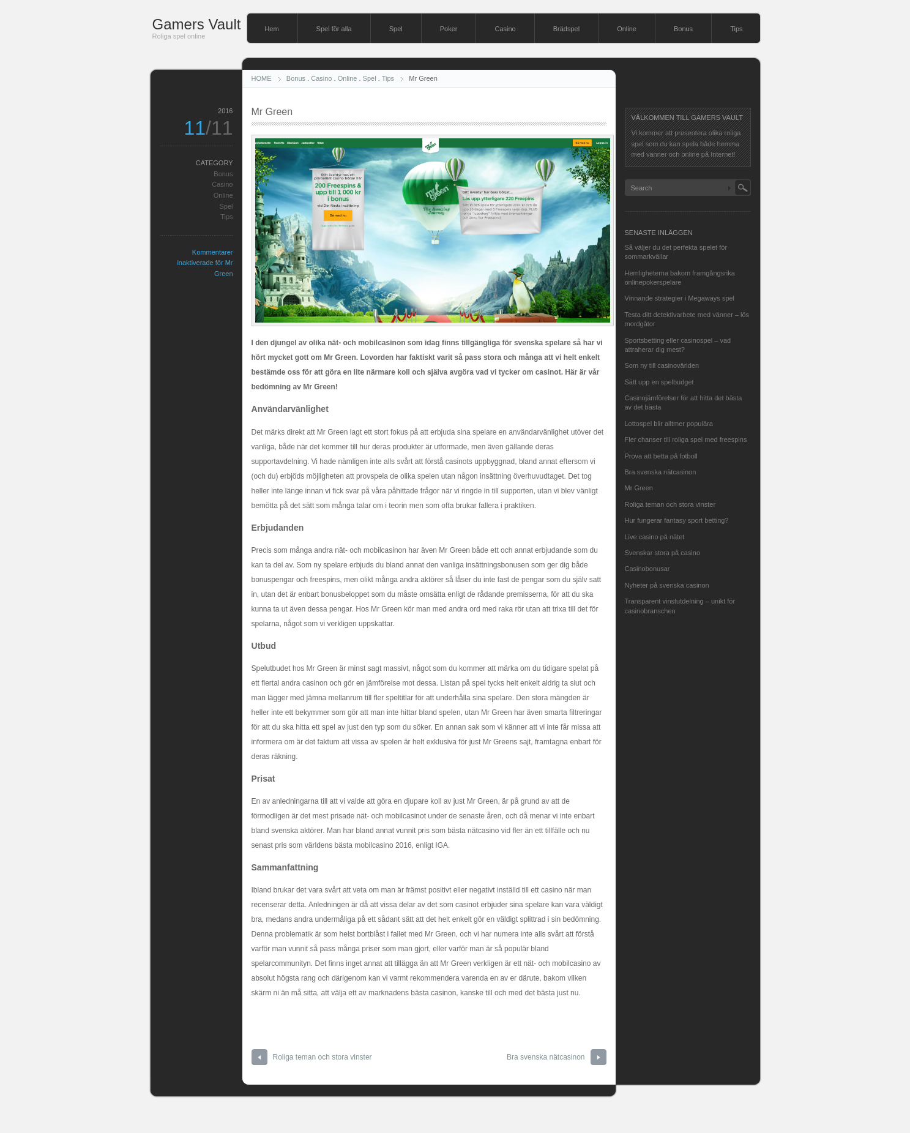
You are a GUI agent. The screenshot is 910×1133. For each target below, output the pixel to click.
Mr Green (639, 488)
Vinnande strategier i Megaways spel (680, 298)
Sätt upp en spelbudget (659, 382)
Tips (736, 28)
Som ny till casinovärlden (662, 365)
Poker (449, 28)
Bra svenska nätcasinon (545, 1057)
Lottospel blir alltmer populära (669, 423)
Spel (396, 28)
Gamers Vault (196, 24)
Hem (271, 28)
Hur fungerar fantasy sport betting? (677, 520)
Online (626, 28)
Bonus (683, 28)
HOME (262, 78)
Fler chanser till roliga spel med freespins (686, 439)
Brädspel (566, 28)
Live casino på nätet (655, 536)
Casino (504, 28)
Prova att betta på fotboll (661, 456)
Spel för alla (334, 28)
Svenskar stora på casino (663, 552)
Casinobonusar (647, 568)
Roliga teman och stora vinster (322, 1057)
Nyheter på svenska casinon (667, 585)
